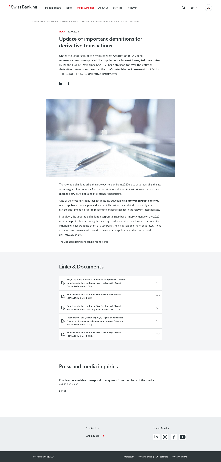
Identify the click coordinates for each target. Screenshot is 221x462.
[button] (60, 83)
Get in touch (93, 435)
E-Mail (62, 390)
